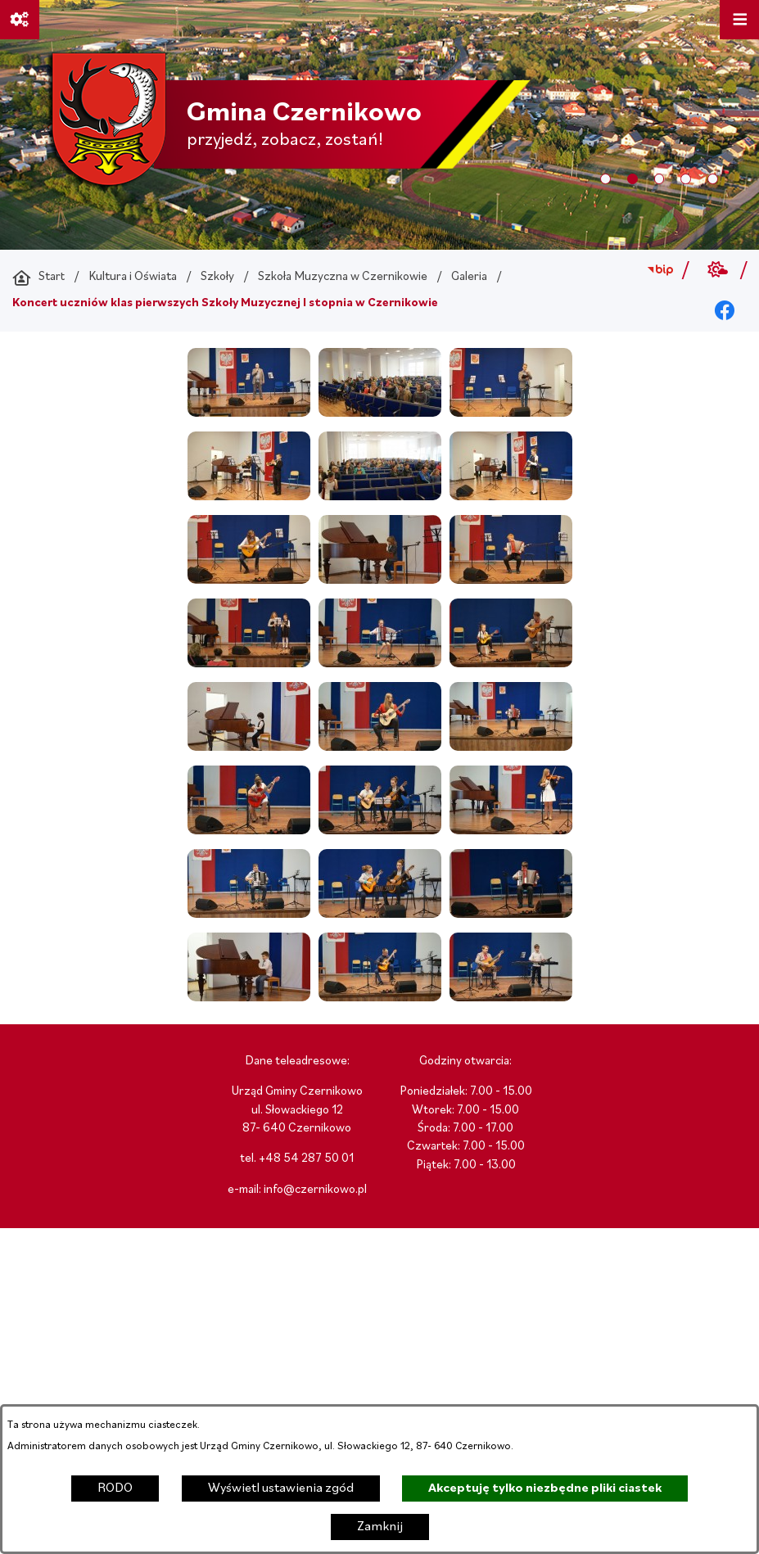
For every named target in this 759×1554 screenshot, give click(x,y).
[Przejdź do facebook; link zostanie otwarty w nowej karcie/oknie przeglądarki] (725, 311)
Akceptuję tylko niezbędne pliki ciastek (545, 1488)
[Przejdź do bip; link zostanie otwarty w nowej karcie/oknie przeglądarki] (659, 270)
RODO (115, 1488)
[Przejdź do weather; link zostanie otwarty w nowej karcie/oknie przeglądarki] (718, 270)
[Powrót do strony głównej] (38, 278)
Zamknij (380, 1527)
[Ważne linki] (19, 19)
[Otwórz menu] (739, 19)
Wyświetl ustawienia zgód (281, 1488)
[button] (248, 413)
